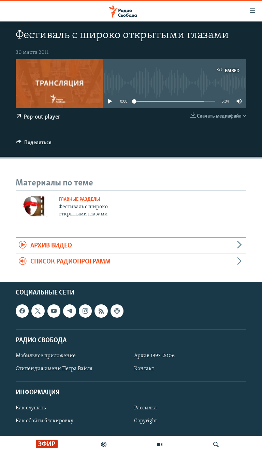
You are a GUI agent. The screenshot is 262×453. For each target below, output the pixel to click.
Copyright (145, 421)
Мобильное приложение (46, 356)
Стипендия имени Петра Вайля (54, 369)
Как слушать (31, 408)
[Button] (34, 144)
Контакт (144, 369)
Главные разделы (79, 199)
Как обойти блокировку (44, 421)
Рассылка (145, 408)
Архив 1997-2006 (154, 356)
